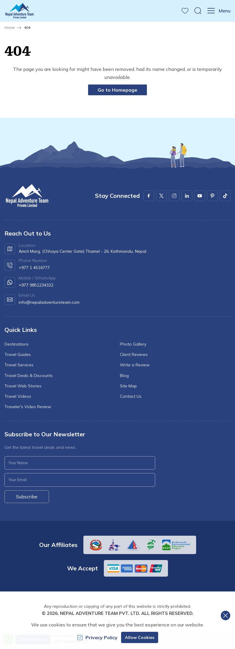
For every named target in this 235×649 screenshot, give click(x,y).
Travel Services (19, 365)
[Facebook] (148, 195)
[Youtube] (199, 195)
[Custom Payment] (136, 568)
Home (9, 27)
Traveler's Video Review (27, 406)
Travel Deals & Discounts (28, 375)
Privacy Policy (97, 637)
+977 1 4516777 (34, 267)
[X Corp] (161, 195)
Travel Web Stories (23, 386)
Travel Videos (17, 396)
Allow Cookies (139, 637)
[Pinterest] (212, 195)
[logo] (26, 195)
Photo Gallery (133, 344)
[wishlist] (185, 10)
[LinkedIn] (187, 195)
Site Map (128, 386)
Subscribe (26, 497)
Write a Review (135, 365)
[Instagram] (174, 195)
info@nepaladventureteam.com (49, 302)
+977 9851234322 (36, 285)
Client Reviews (134, 354)
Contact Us (131, 396)
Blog (124, 375)
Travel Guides (17, 354)
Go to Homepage (117, 90)
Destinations (16, 344)
